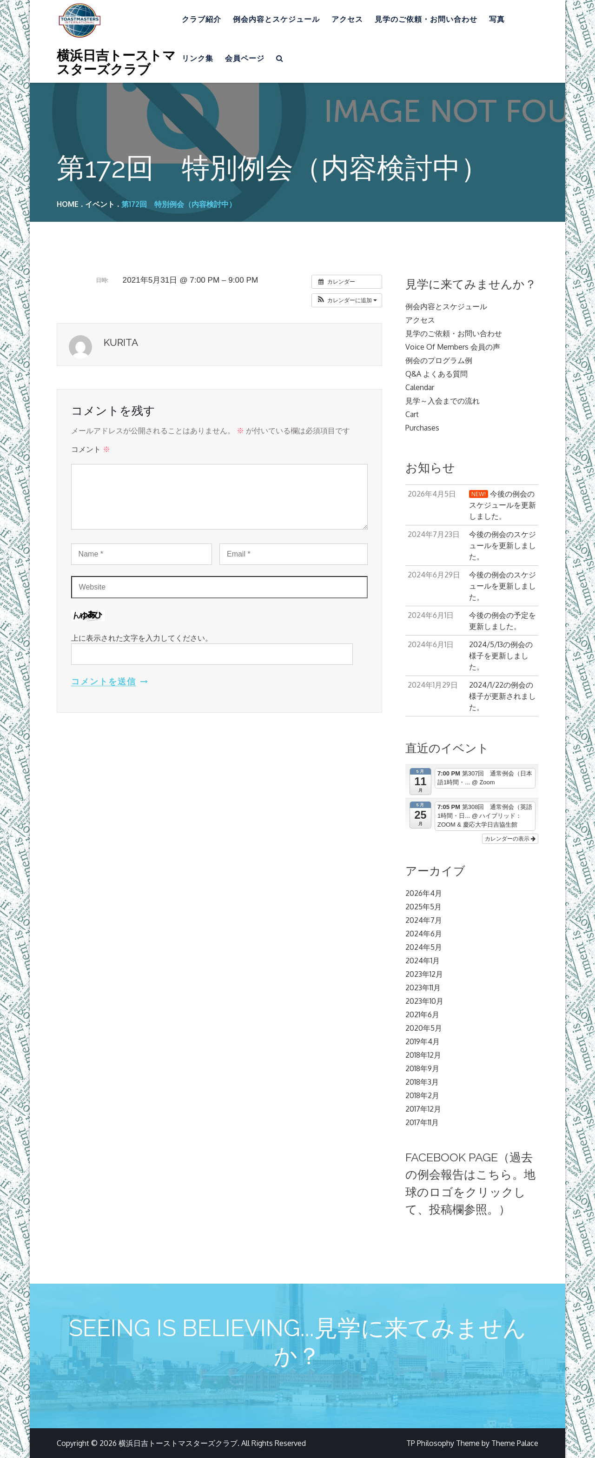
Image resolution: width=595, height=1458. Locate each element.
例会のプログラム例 (438, 360)
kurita (121, 342)
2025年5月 (423, 906)
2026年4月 (423, 893)
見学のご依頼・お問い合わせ (426, 19)
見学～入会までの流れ (442, 400)
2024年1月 (422, 960)
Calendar (419, 387)
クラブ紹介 (201, 19)
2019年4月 (422, 1041)
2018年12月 (423, 1055)
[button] (347, 300)
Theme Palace (514, 1443)
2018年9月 (422, 1068)
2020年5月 (423, 1028)
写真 (497, 19)
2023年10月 (424, 1001)
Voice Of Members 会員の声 (452, 346)
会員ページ (244, 58)
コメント (90, 449)
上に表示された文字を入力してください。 (141, 638)
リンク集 (197, 58)
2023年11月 (423, 987)
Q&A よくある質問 (436, 373)
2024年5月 (423, 947)
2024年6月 (423, 933)
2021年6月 (422, 1014)
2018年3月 (422, 1082)
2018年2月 (422, 1095)
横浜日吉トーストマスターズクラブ (116, 61)
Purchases (422, 427)
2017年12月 (423, 1108)
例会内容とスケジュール (276, 19)
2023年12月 (424, 974)
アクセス (347, 19)
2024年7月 (423, 920)
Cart (412, 414)
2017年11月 (422, 1122)
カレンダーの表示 (510, 838)
